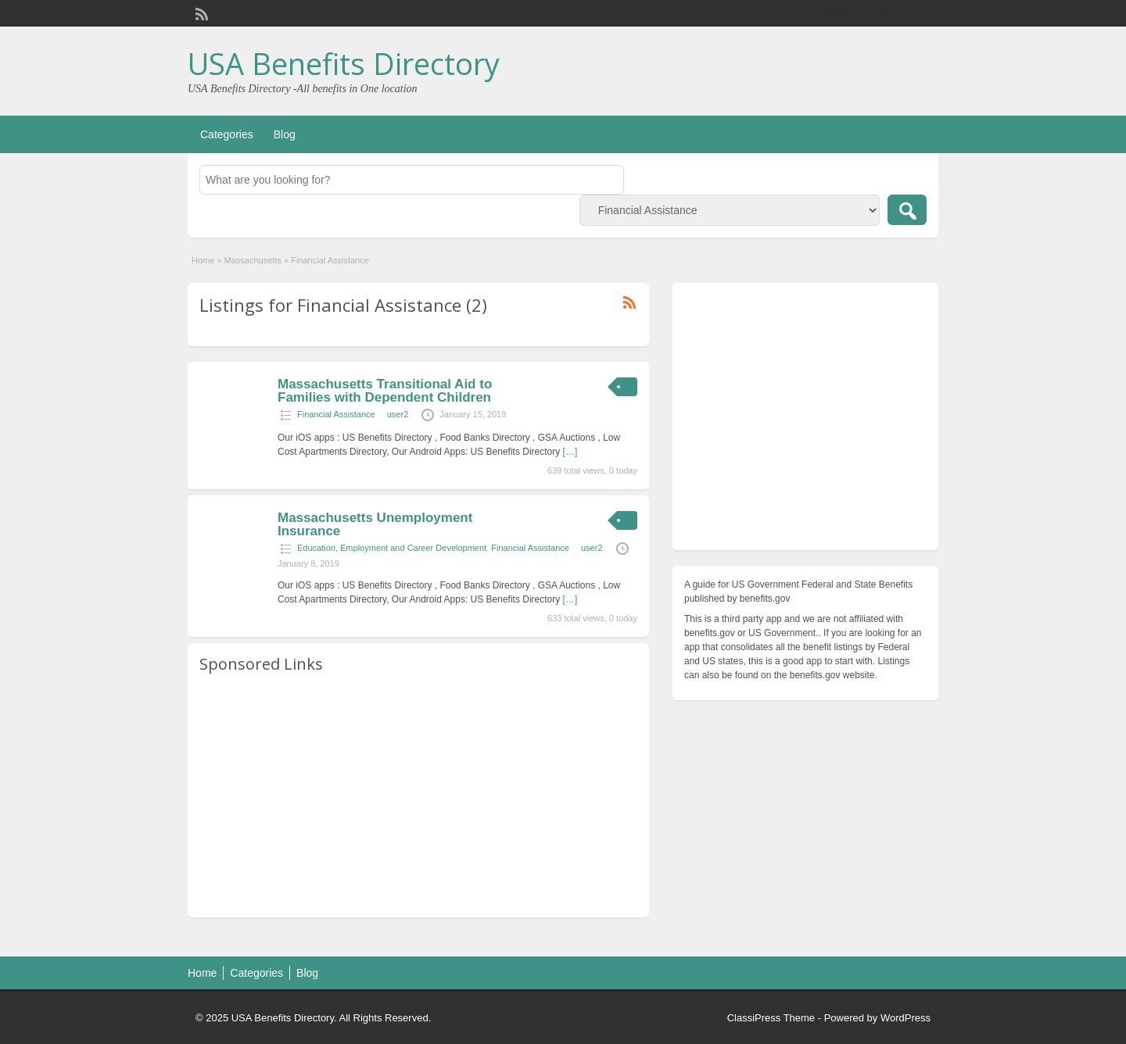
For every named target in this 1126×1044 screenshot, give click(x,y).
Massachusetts (253, 260)
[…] (570, 451)
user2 (398, 414)
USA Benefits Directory (344, 63)
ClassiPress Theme (771, 1018)
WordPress (905, 1018)
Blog (285, 134)
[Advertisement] (418, 796)
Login (919, 13)
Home (203, 260)
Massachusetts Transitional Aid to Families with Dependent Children (385, 391)
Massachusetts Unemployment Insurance (375, 524)
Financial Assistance (336, 414)
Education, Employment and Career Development (391, 547)
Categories (226, 134)
